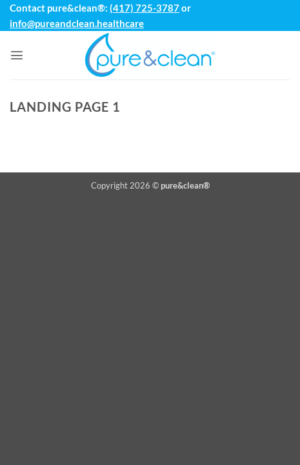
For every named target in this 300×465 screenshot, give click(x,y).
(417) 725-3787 (144, 8)
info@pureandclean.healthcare (77, 23)
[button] (17, 55)
